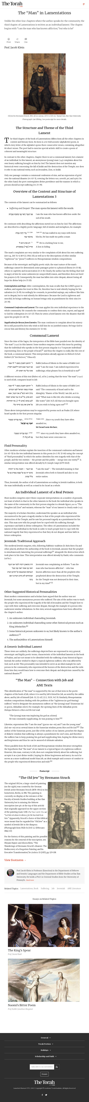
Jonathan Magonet (25, 1009)
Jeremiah (61, 888)
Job (53, 888)
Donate (44, 1074)
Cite (26, 42)
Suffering (45, 888)
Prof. (10, 954)
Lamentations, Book (29, 888)
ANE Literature (74, 888)
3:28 (25, 812)
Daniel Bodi (17, 954)
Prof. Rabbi (12, 1009)
